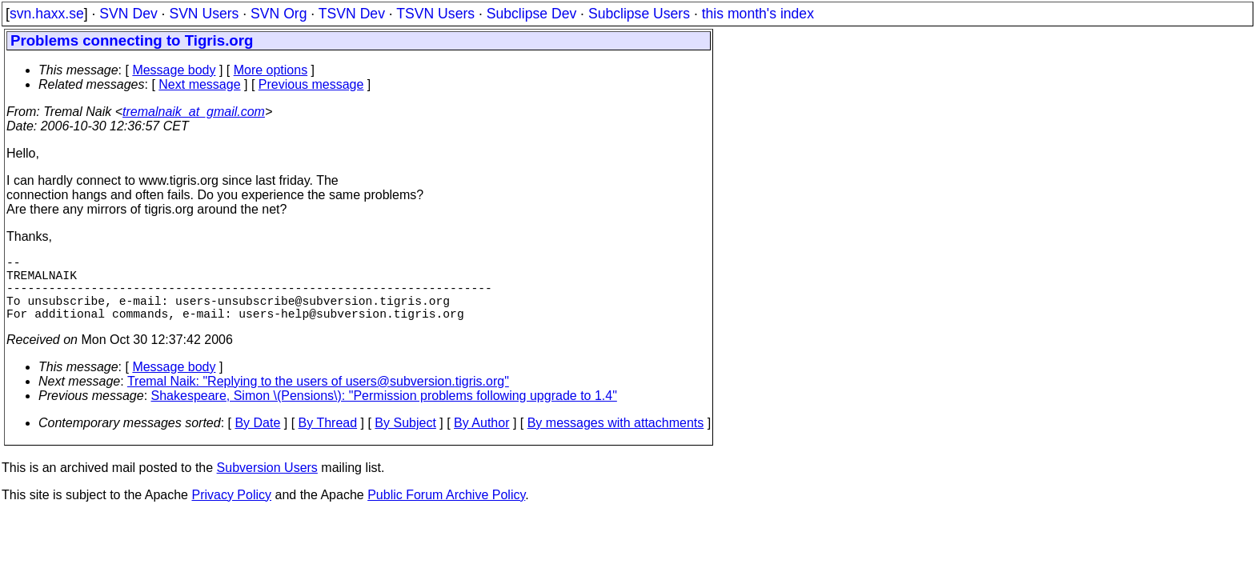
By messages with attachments (615, 439)
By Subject (405, 439)
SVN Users (204, 14)
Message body (173, 70)
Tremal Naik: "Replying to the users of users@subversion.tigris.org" (318, 397)
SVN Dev (128, 14)
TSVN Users (435, 14)
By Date (257, 439)
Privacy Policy (231, 511)
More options (271, 70)
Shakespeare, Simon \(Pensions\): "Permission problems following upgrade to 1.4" (384, 411)
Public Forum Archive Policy (446, 511)
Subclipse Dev (531, 14)
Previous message (311, 84)
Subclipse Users (639, 14)
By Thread (328, 439)
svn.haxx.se (47, 14)
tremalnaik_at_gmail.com (193, 111)
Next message (199, 84)
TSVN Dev (352, 14)
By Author (481, 439)
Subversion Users (267, 483)
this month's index (758, 14)
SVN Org (279, 14)
